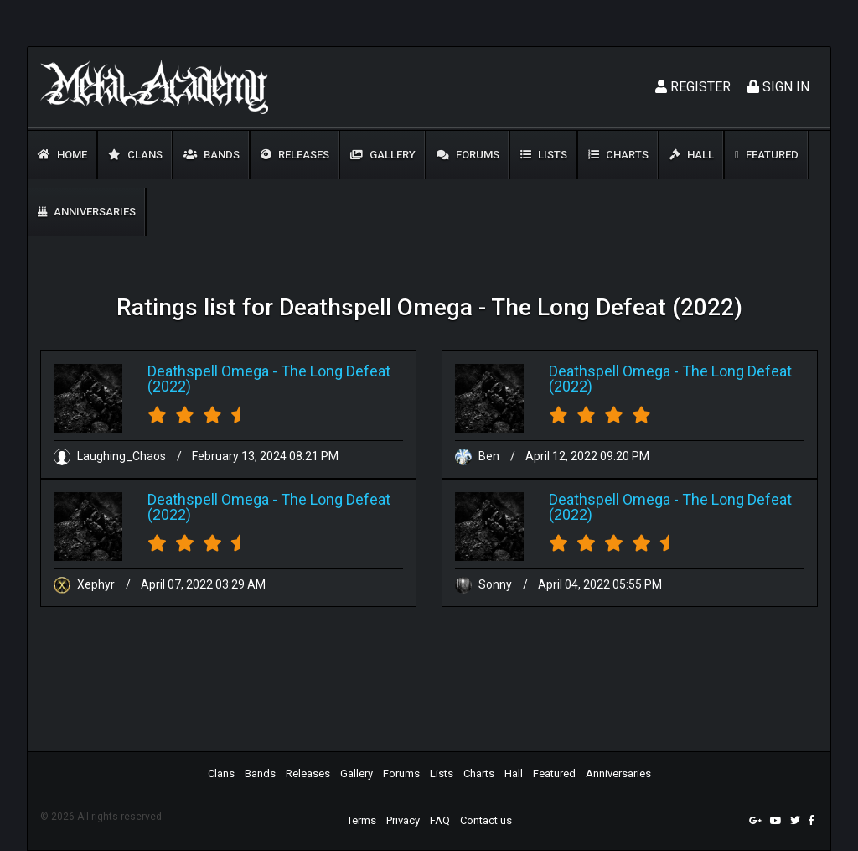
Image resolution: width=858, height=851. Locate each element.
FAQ (440, 820)
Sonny (484, 584)
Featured (767, 154)
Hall (691, 154)
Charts (618, 154)
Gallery (383, 154)
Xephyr (85, 584)
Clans (135, 154)
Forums (468, 154)
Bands (211, 154)
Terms (361, 820)
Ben (478, 456)
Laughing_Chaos (111, 456)
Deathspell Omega (208, 371)
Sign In (778, 87)
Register (693, 87)
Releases (295, 154)
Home (62, 154)
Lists (543, 154)
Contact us (486, 820)
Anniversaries (87, 211)
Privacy (403, 820)
